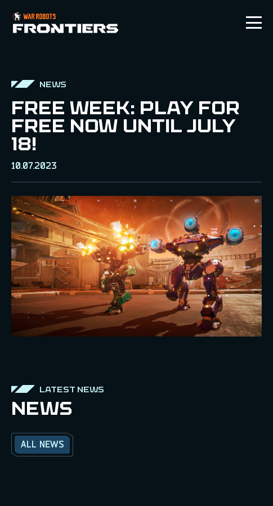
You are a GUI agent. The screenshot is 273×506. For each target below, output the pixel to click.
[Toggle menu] (254, 22)
